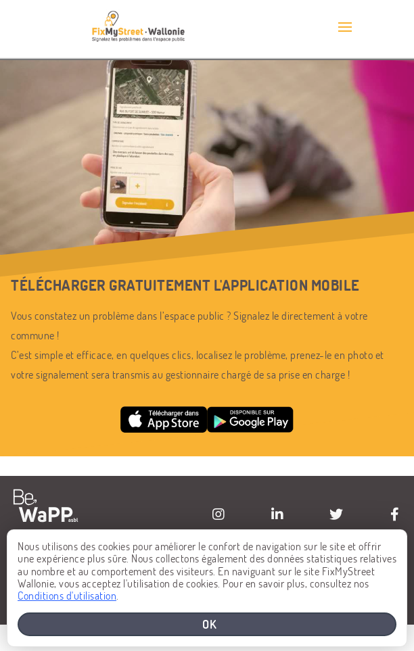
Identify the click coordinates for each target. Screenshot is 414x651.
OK (209, 624)
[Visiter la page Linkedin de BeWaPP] (277, 514)
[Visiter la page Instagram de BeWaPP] (218, 514)
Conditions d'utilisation (67, 595)
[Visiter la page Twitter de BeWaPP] (336, 514)
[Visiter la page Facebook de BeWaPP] (395, 514)
